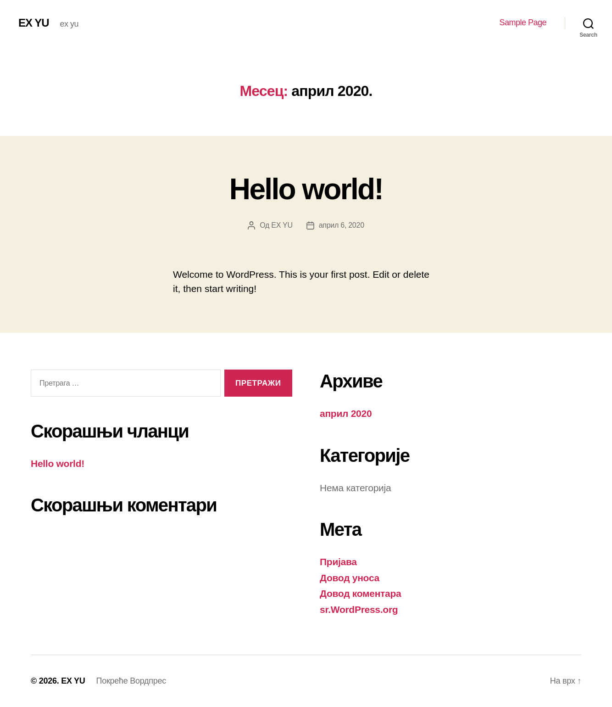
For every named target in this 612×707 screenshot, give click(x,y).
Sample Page (522, 22)
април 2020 (346, 413)
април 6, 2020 (341, 225)
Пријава (338, 561)
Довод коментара (360, 593)
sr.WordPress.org (359, 609)
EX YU (33, 22)
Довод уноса (349, 577)
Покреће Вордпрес (131, 680)
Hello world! (306, 189)
